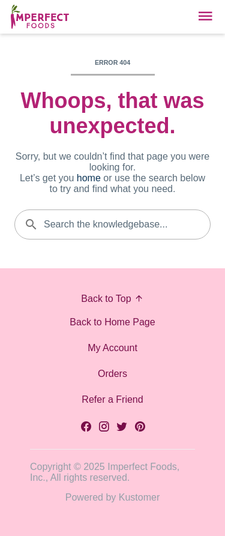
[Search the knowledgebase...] (112, 224)
